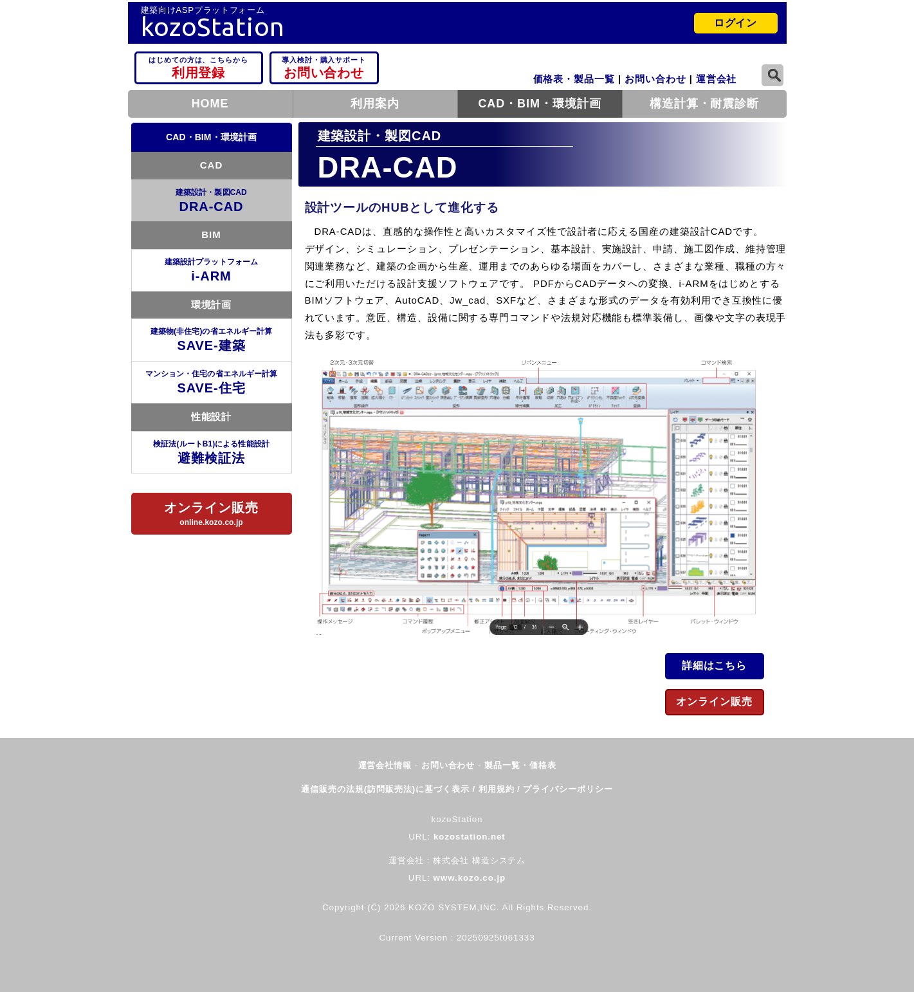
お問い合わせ (324, 66)
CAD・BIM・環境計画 (539, 103)
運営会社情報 (386, 765)
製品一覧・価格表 (520, 765)
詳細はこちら (714, 665)
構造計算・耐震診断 (704, 103)
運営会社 (716, 79)
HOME (210, 103)
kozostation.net (470, 836)
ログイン (736, 22)
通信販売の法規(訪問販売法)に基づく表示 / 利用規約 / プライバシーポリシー (456, 789)
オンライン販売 (714, 701)
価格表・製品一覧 (574, 79)
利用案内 (375, 103)
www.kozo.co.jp (470, 878)
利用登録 (198, 66)
